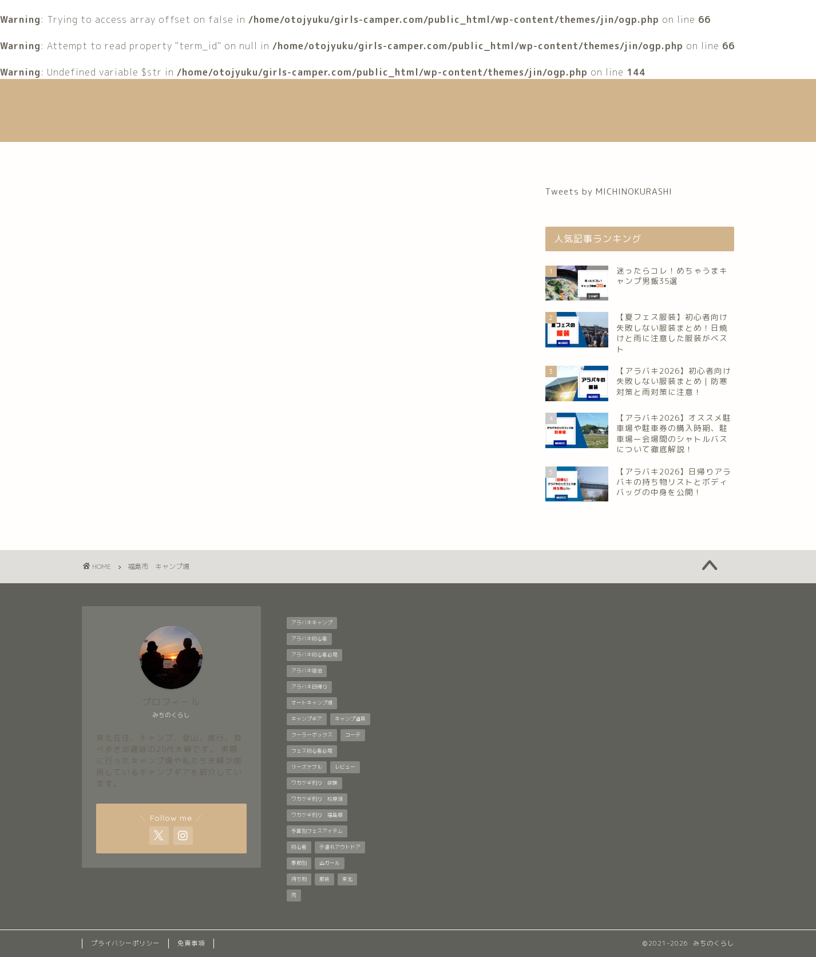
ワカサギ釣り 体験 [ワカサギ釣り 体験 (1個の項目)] (314, 783)
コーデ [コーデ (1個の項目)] (353, 734)
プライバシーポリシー (125, 943)
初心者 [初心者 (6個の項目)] (299, 847)
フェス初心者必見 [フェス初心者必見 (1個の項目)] (311, 751)
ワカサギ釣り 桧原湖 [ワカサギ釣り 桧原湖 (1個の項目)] (317, 799)
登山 (471, 155)
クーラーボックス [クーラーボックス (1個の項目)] (311, 734)
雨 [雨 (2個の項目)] (293, 895)
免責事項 (191, 943)
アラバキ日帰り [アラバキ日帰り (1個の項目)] (309, 686)
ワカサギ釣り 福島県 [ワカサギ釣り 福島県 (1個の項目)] (317, 815)
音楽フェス (340, 155)
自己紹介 (268, 155)
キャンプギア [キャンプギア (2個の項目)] (306, 718)
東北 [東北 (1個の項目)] (347, 879)
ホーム (205, 155)
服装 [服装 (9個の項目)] (324, 879)
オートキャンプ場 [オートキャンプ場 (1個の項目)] (311, 702)
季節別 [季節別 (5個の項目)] (299, 863)
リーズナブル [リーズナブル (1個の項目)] (306, 767)
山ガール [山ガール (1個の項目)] (329, 863)
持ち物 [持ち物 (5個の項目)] (299, 879)
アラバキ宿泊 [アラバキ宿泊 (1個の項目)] (306, 670)
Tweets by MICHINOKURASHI (608, 191)
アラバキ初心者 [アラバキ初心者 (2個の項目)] (309, 638)
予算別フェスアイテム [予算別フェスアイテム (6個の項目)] (317, 831)
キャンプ (413, 155)
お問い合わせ (596, 155)
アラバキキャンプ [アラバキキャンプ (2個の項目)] (311, 622)
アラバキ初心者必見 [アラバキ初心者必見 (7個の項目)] (314, 654)
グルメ (523, 155)
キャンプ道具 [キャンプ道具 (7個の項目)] (350, 718)
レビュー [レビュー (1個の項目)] (345, 767)
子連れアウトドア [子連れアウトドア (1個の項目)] (340, 847)
